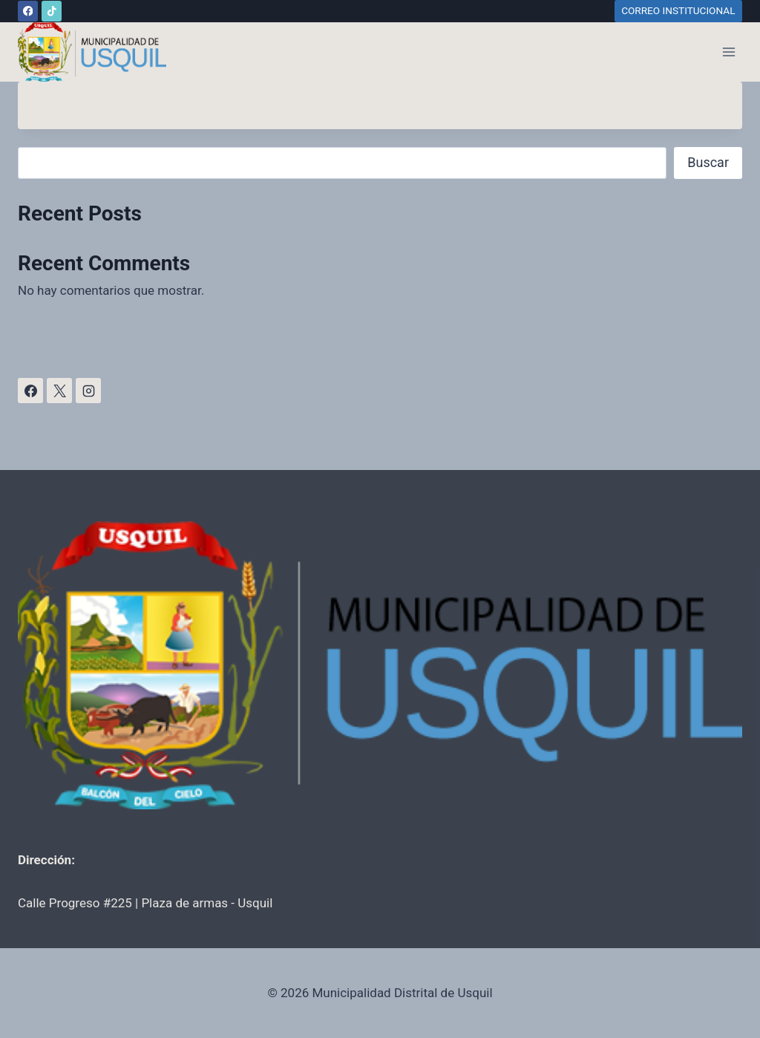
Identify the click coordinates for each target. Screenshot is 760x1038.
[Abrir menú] (728, 51)
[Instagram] (88, 390)
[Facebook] (28, 11)
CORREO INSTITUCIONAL (678, 10)
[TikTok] (52, 11)
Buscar (708, 162)
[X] (59, 390)
